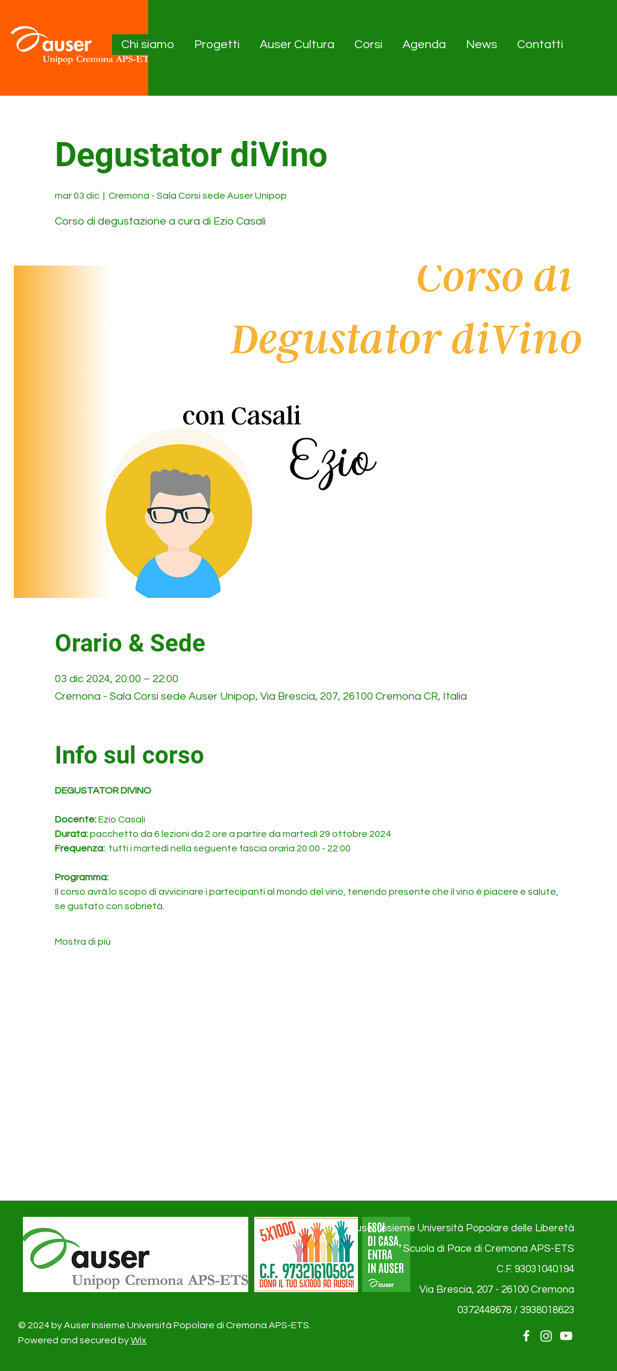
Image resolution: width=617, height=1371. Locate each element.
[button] (148, 44)
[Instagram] (546, 1335)
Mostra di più (83, 942)
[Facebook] (526, 1335)
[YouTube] (566, 1335)
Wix (138, 1340)
